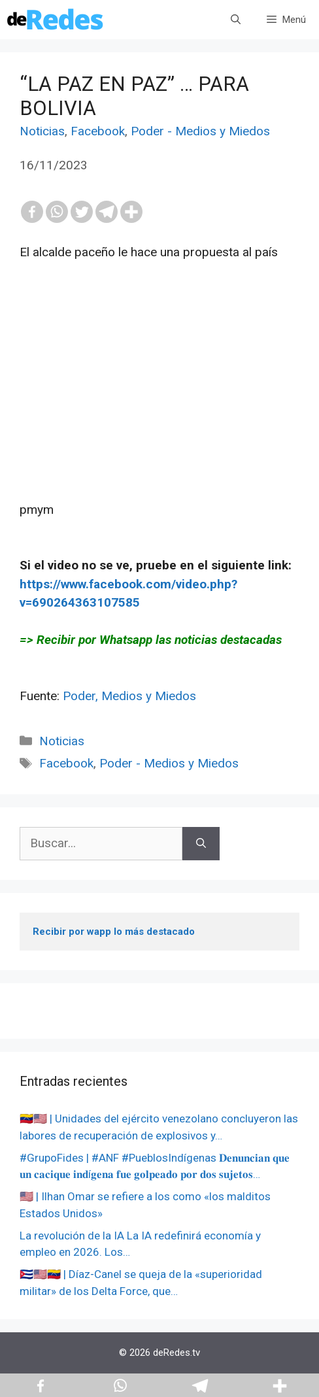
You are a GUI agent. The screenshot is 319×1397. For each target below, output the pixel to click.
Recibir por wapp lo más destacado (114, 931)
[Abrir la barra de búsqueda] (236, 19)
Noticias (42, 131)
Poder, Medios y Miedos (129, 695)
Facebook (98, 131)
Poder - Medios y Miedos (200, 131)
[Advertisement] (159, 409)
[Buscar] (201, 843)
